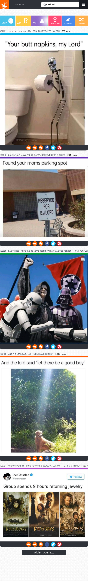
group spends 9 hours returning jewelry (29, 466)
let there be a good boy (40, 354)
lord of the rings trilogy (67, 466)
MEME (7, 21)
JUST (19, 4)
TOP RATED (55, 21)
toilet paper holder (49, 31)
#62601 (3, 31)
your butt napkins (17, 31)
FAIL (38, 21)
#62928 (3, 251)
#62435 (3, 354)
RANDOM (81, 21)
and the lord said (17, 354)
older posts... (44, 552)
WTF (22, 21)
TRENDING (68, 21)
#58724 (3, 466)
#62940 (3, 155)
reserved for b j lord (54, 155)
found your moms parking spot (24, 155)
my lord (32, 31)
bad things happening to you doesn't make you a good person (40, 251)
